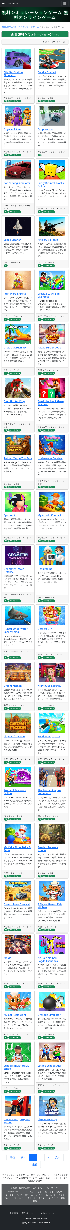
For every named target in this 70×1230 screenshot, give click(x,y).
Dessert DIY (45, 629)
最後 (34, 1164)
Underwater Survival (50, 458)
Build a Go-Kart (47, 72)
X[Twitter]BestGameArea (35, 1218)
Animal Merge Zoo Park (18, 458)
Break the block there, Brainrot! (51, 403)
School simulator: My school (16, 1067)
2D (46, 1192)
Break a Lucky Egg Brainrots (49, 295)
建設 (35, 1201)
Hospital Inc (45, 569)
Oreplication (45, 129)
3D (51, 1192)
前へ (23, 1157)
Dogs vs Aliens (12, 129)
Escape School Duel (49, 1065)
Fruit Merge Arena (15, 293)
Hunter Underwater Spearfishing (16, 630)
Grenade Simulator (49, 1015)
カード (24, 1192)
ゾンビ (19, 1195)
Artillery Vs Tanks (48, 239)
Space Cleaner (12, 239)
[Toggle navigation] (64, 3)
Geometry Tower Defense (14, 570)
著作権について (29, 1213)
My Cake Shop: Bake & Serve (17, 849)
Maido (7, 958)
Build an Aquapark (49, 736)
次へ (57, 1157)
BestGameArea (10, 3)
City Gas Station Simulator (13, 73)
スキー (8, 1198)
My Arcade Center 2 (49, 515)
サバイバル (50, 1195)
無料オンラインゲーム (29, 26)
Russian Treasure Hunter (48, 849)
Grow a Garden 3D (15, 347)
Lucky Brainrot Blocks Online (51, 184)
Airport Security (47, 1119)
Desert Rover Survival (17, 904)
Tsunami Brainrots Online (15, 792)
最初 (12, 1157)
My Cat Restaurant (15, 1015)
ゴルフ (59, 1192)
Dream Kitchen (13, 685)
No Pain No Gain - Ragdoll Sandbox (48, 959)
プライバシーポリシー (50, 1213)
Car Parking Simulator (17, 183)
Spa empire (10, 515)
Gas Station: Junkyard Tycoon (17, 1121)
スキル (61, 1195)
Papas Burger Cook (49, 347)
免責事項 (14, 1213)
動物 (63, 1198)
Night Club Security (49, 685)
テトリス (31, 1198)
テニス (42, 1198)
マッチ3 (9, 1195)
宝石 (32, 1192)
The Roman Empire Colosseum (49, 792)
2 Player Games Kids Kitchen (50, 905)
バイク (39, 1195)
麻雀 (39, 1192)
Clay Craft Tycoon (14, 736)
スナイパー (19, 1198)
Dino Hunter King (14, 401)
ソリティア (13, 1192)
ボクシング (53, 1198)
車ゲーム (29, 1195)
